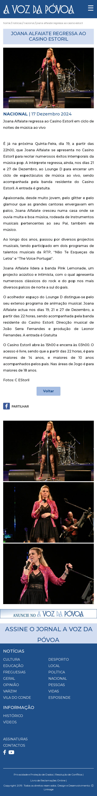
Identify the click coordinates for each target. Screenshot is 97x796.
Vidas (53, 691)
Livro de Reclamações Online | (48, 780)
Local (54, 666)
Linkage (48, 789)
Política (56, 672)
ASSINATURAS (15, 739)
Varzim (10, 691)
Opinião (11, 685)
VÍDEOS (10, 722)
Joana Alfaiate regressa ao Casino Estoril (59, 23)
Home (6, 23)
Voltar (48, 391)
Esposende (59, 698)
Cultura (11, 659)
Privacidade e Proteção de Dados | (34, 774)
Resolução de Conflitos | (69, 774)
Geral (9, 679)
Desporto (58, 659)
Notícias (17, 23)
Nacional (29, 23)
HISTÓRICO (13, 716)
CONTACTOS (14, 745)
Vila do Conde (17, 698)
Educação (13, 666)
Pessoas (56, 685)
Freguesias (14, 672)
